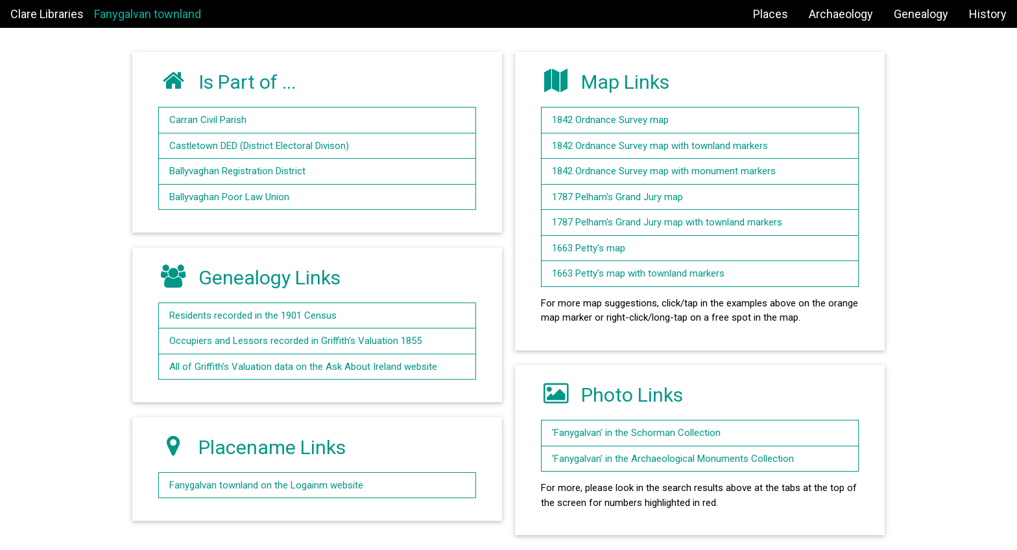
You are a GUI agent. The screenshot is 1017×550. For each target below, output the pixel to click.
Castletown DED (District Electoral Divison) (259, 146)
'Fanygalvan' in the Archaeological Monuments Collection (673, 458)
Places (770, 14)
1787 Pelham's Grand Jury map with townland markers (667, 222)
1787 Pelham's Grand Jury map (617, 197)
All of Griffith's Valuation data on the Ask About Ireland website (303, 366)
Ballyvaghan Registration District (237, 171)
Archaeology (841, 14)
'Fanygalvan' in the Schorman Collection (636, 433)
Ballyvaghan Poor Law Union (229, 197)
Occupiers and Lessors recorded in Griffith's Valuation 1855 (295, 341)
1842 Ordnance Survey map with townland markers (660, 146)
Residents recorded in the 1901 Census (253, 315)
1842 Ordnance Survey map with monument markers (664, 171)
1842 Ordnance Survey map (610, 120)
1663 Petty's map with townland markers (638, 273)
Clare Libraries (47, 14)
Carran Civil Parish (207, 120)
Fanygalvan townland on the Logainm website (266, 485)
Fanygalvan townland (147, 14)
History (988, 14)
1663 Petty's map (588, 248)
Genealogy (921, 14)
